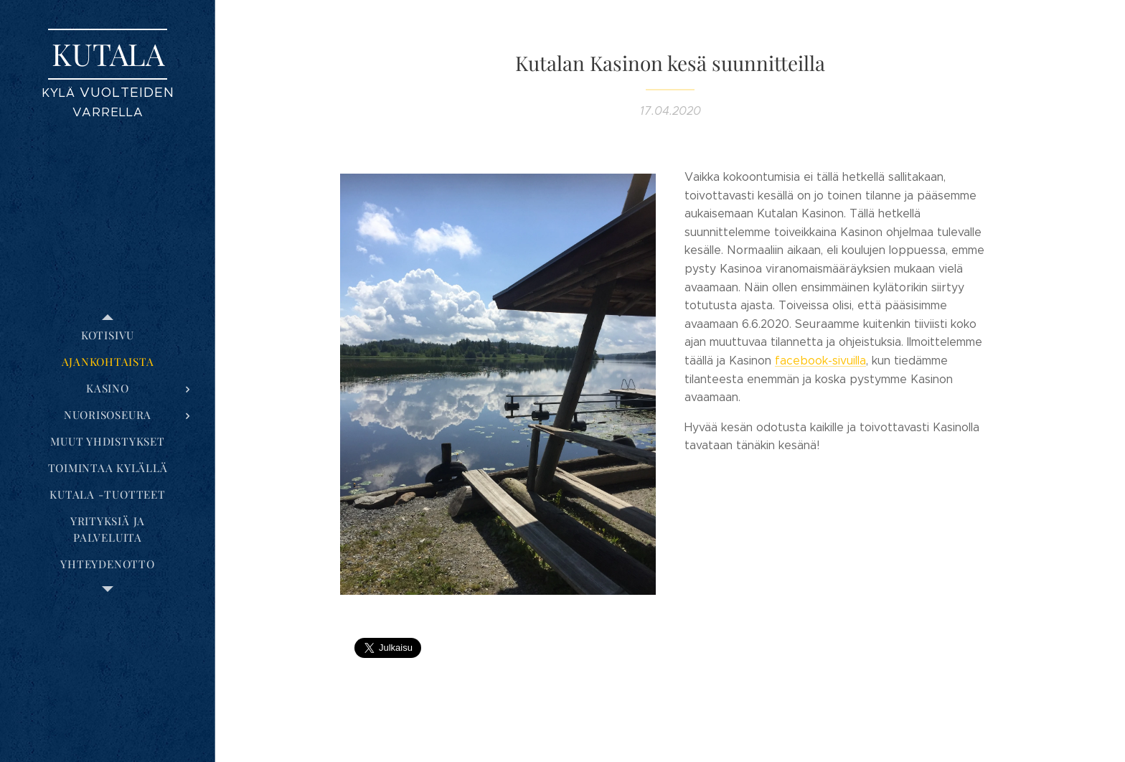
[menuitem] (107, 335)
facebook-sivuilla (820, 360)
